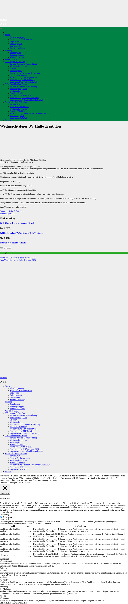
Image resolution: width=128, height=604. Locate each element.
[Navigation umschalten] (1, 28)
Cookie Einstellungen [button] (8, 482)
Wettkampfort (15, 91)
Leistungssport (16, 44)
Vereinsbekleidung (17, 48)
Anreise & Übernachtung (20, 107)
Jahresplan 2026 (11, 59)
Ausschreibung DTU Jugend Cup (23, 77)
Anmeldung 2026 (17, 116)
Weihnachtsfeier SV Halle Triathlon (30, 126)
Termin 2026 (15, 104)
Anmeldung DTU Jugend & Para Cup (25, 73)
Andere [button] (3, 596)
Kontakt (8, 120)
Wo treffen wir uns (17, 57)
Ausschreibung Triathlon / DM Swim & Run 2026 (30, 113)
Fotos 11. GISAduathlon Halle (13, 243)
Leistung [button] (3, 568)
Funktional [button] (4, 559)
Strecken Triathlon (17, 111)
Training (8, 50)
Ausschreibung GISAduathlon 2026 (24, 98)
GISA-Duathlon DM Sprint (16, 84)
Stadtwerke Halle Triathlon (16, 102)
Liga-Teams (15, 41)
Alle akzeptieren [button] (24, 482)
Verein (7, 35)
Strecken (13, 68)
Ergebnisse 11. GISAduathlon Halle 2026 (26, 100)
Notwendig (7, 517)
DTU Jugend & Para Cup (15, 62)
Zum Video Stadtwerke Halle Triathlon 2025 (18, 260)
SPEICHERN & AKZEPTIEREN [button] (13, 603)
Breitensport (15, 46)
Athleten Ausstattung (18, 75)
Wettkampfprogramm (18, 66)
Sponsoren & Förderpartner (21, 39)
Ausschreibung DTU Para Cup (22, 80)
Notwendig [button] (4, 514)
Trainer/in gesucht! (7, 213)
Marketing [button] (4, 587)
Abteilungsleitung (17, 37)
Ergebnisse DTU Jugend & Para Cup (25, 82)
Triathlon (3, 20)
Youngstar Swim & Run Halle (12, 211)
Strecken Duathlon (17, 93)
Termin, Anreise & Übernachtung (23, 64)
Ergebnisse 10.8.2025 (18, 118)
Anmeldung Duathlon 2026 (21, 95)
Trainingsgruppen (17, 55)
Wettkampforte (16, 71)
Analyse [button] (3, 577)
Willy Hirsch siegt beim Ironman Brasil (17, 223)
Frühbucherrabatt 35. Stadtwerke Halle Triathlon (21, 233)
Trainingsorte (15, 53)
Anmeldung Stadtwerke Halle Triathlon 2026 (18, 258)
